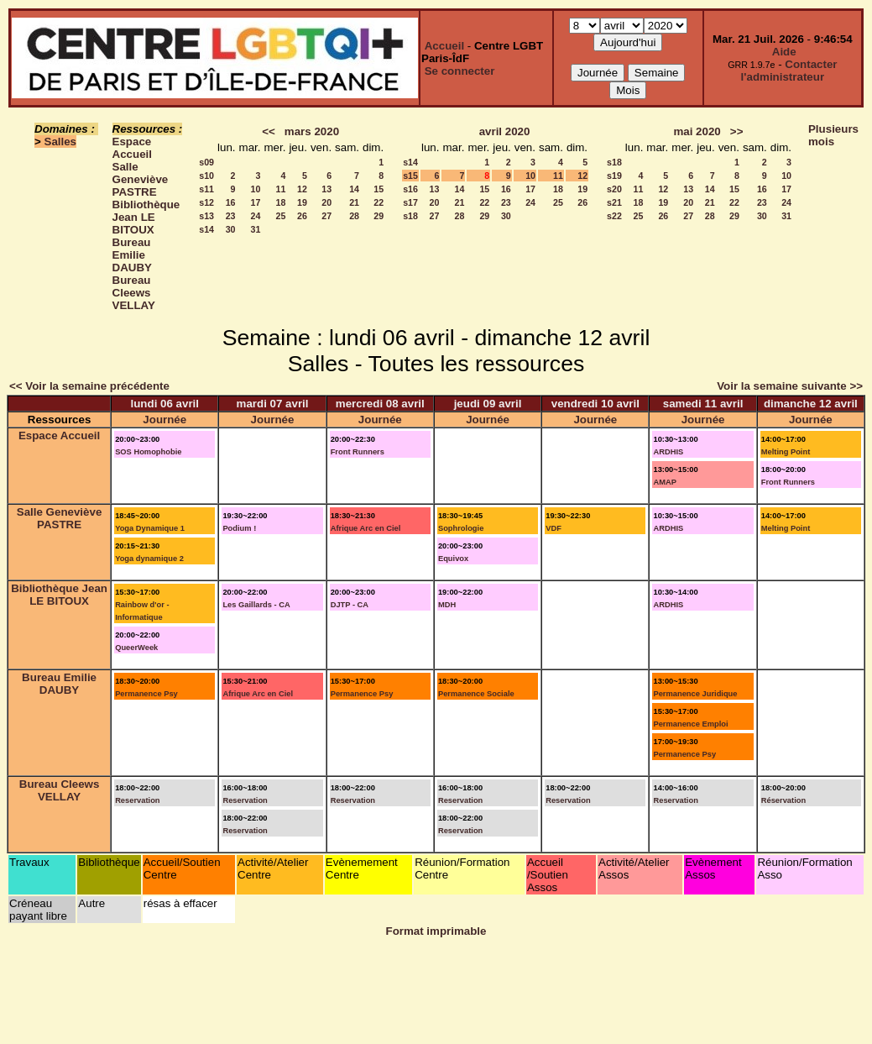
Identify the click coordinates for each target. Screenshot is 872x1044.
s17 (410, 202)
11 (281, 189)
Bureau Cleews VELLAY (133, 293)
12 (302, 189)
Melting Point (786, 452)
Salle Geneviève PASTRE (140, 179)
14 (354, 189)
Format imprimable (436, 931)
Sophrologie (460, 528)
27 (326, 216)
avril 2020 (504, 131)
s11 (206, 189)
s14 (206, 229)
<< (268, 131)
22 (378, 202)
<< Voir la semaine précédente (89, 386)
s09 (206, 162)
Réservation (783, 800)
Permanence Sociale (476, 694)
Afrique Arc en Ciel (366, 528)
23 (231, 216)
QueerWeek (136, 647)
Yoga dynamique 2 (149, 558)
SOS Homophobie (148, 452)
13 (326, 189)
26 (302, 216)
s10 (206, 176)
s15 (410, 176)
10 (256, 189)
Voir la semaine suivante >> (790, 386)
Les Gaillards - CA (256, 605)
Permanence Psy (146, 694)
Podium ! (239, 528)
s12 (206, 202)
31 (256, 229)
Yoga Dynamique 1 (150, 528)
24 (256, 216)
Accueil (444, 45)
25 (281, 216)
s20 (614, 189)
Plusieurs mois (833, 135)
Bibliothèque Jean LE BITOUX (146, 217)
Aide (784, 51)
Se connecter (460, 71)
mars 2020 (312, 131)
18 (281, 202)
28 (354, 216)
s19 (614, 176)
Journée (164, 419)
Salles (60, 141)
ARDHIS (668, 452)
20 (326, 202)
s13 (206, 216)
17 (256, 202)
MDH (447, 605)
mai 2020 (696, 131)
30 (231, 229)
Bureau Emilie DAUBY (132, 255)
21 (354, 202)
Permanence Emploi (690, 724)
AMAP (664, 482)
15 (378, 189)
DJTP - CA (349, 605)
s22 (614, 216)
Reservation (137, 800)
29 (378, 216)
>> (737, 131)
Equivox (453, 558)
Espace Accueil (132, 147)
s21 (614, 202)
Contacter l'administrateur (789, 70)
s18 (410, 216)
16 (231, 202)
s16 (410, 189)
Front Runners (357, 452)
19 (302, 202)
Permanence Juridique (695, 694)
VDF (553, 528)
